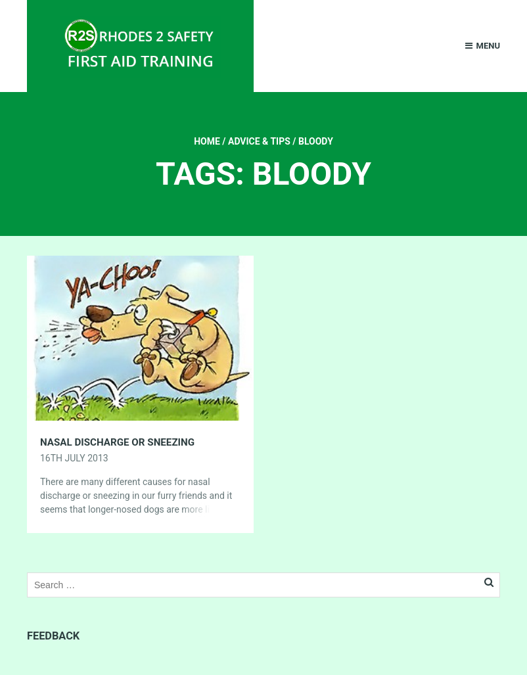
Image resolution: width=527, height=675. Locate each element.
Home (207, 141)
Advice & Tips (259, 141)
